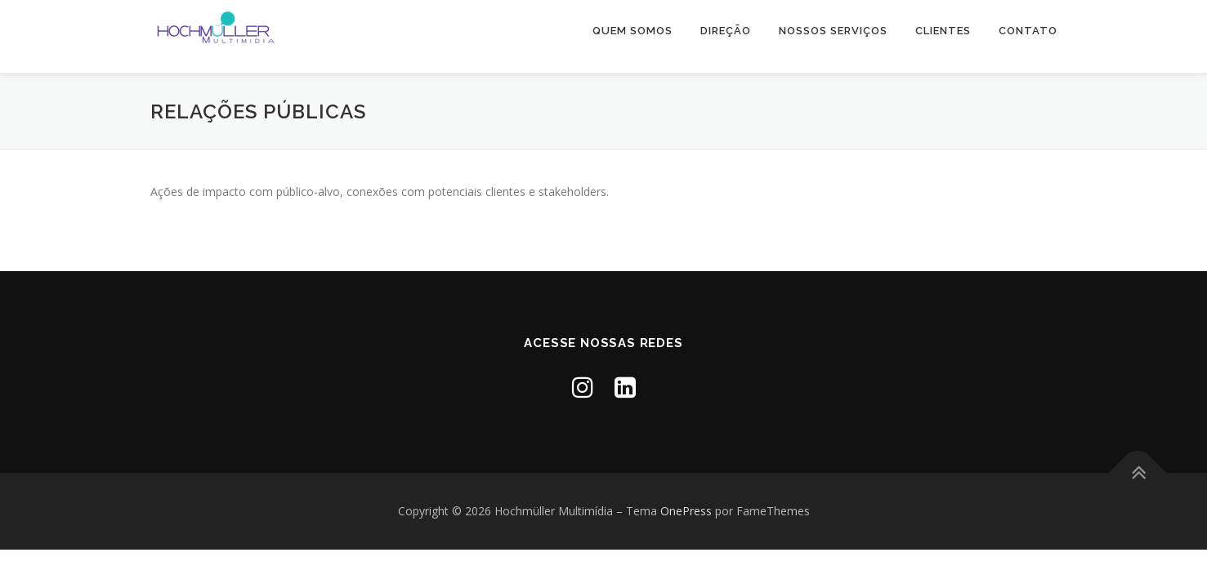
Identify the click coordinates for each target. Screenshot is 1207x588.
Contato (1028, 30)
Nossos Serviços (833, 30)
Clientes (943, 30)
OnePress (686, 511)
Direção (725, 30)
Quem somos (632, 30)
